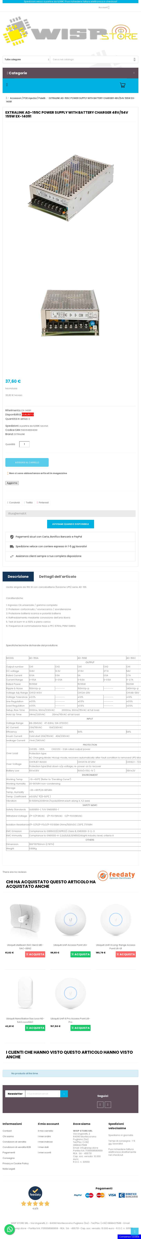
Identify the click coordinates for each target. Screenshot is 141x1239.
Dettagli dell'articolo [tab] (57, 576)
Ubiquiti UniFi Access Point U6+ (70, 945)
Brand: (9, 434)
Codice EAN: (13, 430)
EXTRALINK (19, 434)
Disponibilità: (13, 414)
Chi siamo (8, 1136)
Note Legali (9, 1168)
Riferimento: (13, 410)
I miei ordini (44, 1136)
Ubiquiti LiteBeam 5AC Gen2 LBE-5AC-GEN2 (25, 946)
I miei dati (43, 1147)
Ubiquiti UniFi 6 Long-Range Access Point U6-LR (115, 946)
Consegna (9, 1158)
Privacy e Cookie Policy (16, 1163)
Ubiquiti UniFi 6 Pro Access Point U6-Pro (70, 1020)
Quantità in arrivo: (16, 418)
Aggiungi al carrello (27, 462)
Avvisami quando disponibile (70, 524)
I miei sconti (44, 1152)
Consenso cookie (129, 1236)
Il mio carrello (45, 1130)
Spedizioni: (12, 425)
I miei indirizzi (45, 1141)
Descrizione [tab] (18, 576)
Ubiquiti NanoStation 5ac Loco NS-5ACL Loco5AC (25, 1020)
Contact (7, 1130)
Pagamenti (9, 1152)
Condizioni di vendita (14, 1141)
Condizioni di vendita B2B (17, 1147)
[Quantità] (24, 444)
